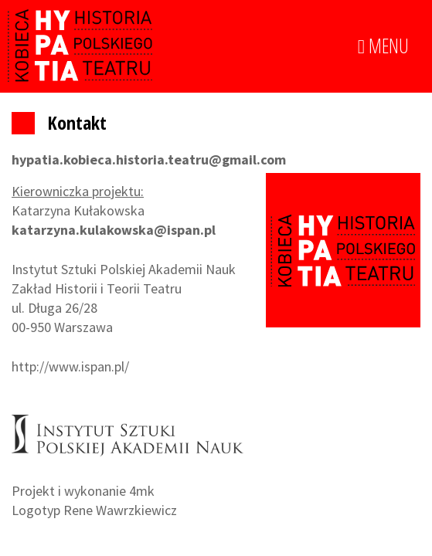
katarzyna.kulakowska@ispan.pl (114, 230)
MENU (383, 46)
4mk (142, 491)
